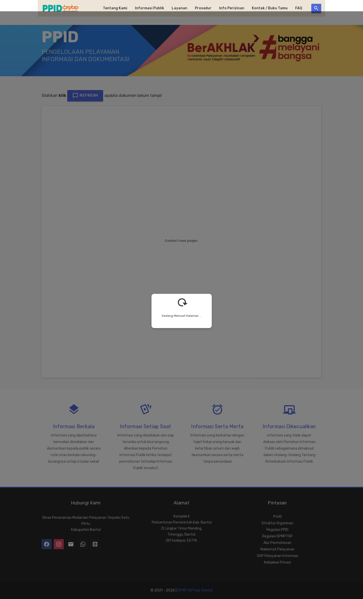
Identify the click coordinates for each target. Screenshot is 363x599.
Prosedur (203, 8)
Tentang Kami (115, 8)
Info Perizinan (231, 8)
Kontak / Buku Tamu (270, 8)
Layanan (179, 8)
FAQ (298, 8)
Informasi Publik (149, 8)
